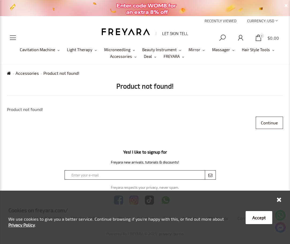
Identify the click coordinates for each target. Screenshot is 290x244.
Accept (259, 217)
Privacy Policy (21, 224)
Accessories (121, 56)
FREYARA (172, 56)
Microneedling (117, 49)
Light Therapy (79, 49)
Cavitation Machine (37, 49)
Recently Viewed (220, 21)
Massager (221, 49)
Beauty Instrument (159, 49)
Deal (148, 56)
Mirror (194, 49)
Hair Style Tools (256, 49)
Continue (269, 122)
